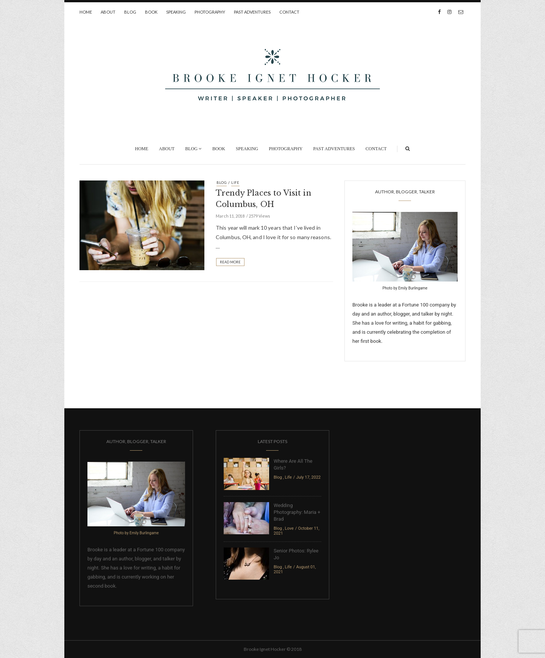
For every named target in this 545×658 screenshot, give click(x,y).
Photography (210, 11)
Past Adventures (252, 11)
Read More (230, 262)
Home (85, 11)
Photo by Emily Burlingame (405, 288)
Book (151, 11)
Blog (130, 11)
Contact (289, 11)
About (108, 11)
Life (235, 182)
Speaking (176, 11)
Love (289, 528)
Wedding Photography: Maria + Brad (297, 512)
